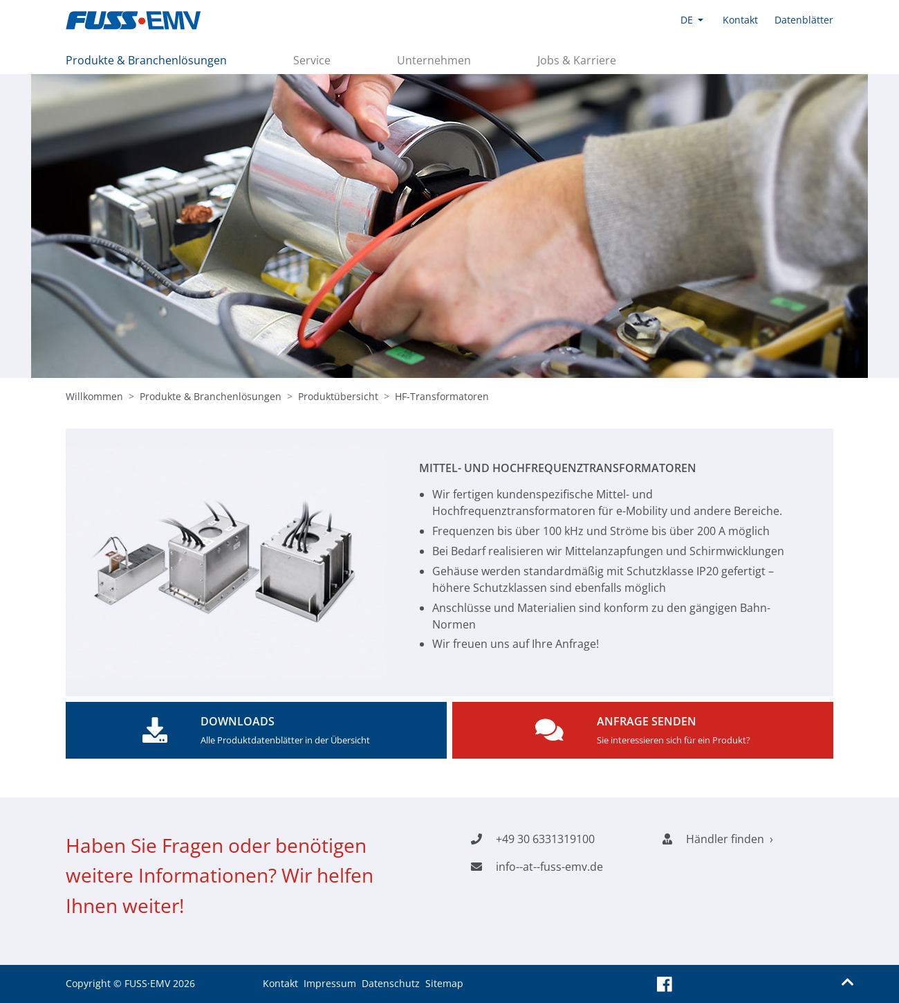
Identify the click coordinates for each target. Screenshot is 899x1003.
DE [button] (686, 19)
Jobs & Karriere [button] (576, 60)
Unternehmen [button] (434, 60)
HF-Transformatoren (442, 396)
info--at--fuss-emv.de (549, 866)
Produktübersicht (338, 396)
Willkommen (94, 396)
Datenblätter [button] (804, 19)
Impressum (330, 983)
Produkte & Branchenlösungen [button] (146, 60)
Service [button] (312, 60)
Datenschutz (391, 983)
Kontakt (280, 983)
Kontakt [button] (740, 19)
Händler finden (725, 839)
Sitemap (444, 983)
